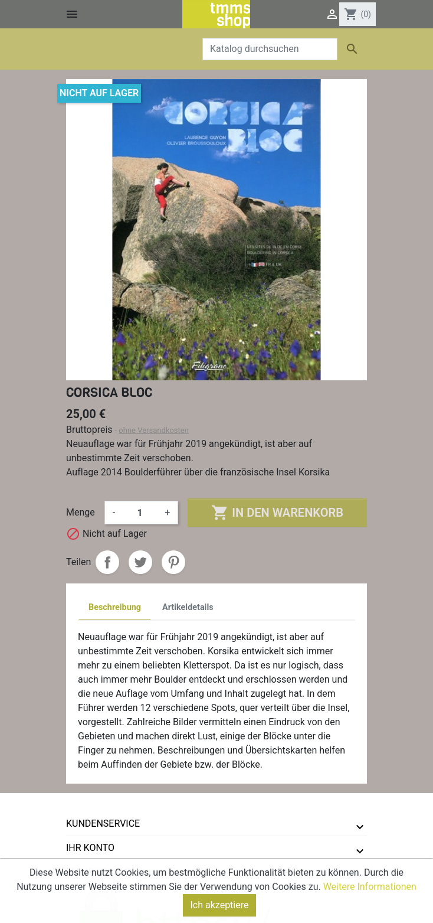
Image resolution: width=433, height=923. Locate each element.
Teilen (107, 562)
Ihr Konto (90, 847)
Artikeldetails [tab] (188, 607)
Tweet (140, 562)
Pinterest (173, 562)
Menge (80, 512)
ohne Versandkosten (154, 430)
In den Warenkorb (277, 512)
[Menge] (140, 512)
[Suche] (269, 49)
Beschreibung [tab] (114, 607)
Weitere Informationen (369, 903)
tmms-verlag (99, 872)
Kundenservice (103, 823)
